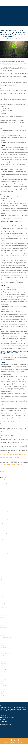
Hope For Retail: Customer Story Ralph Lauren (10, 459)
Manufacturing (3, 587)
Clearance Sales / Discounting (6, 495)
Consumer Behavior (4, 503)
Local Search (3, 581)
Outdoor (2, 601)
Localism (2, 583)
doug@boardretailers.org (5, 724)
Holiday (1, 557)
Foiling (1, 539)
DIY (0, 525)
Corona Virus (3, 505)
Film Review (2, 537)
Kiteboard (2, 575)
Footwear (2, 541)
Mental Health (3, 589)
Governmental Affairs (4, 551)
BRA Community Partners (5, 491)
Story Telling (3, 669)
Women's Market (3, 697)
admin (2, 38)
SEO (1, 643)
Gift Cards (2, 547)
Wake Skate (2, 689)
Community (2, 499)
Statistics (2, 667)
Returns (1, 633)
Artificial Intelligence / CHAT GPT (7, 483)
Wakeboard (2, 693)
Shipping (2, 645)
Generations (2, 543)
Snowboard (2, 657)
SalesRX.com (7, 448)
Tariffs (1, 681)
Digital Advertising (4, 519)
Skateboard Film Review (5, 653)
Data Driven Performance (5, 515)
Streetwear (2, 671)
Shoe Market (3, 647)
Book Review (3, 489)
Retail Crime (2, 621)
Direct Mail (2, 521)
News (1, 593)
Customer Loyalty (4, 511)
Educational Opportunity (5, 531)
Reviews (2, 635)
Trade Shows (3, 685)
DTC (1, 527)
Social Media (3, 663)
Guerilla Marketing (4, 553)
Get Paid (2, 545)
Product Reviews (3, 613)
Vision (1, 687)
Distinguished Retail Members (6, 523)
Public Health (3, 615)
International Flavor (4, 565)
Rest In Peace (3, 619)
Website (2, 695)
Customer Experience (5, 509)
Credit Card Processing (5, 507)
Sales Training (3, 639)
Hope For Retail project (11, 119)
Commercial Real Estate (5, 497)
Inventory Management (5, 573)
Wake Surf (2, 691)
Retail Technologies (4, 631)
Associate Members (4, 485)
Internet (2, 569)
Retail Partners (3, 627)
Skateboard (2, 651)
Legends (2, 579)
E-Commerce (3, 529)
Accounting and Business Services (7, 479)
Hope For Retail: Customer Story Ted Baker (9, 457)
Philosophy (2, 603)
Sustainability (3, 679)
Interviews (2, 571)
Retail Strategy (19, 38)
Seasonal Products (4, 641)
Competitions (3, 501)
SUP (1, 673)
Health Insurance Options (5, 555)
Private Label (3, 611)
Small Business (3, 655)
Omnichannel (3, 597)
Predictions (2, 609)
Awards (1, 487)
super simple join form (14, 465)
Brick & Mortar (3, 493)
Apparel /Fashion (4, 481)
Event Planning (3, 535)
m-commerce (3, 585)
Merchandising (3, 591)
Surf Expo (2, 677)
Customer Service (4, 513)
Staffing (1, 665)
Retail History (3, 625)
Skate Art (2, 649)
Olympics (2, 595)
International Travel (4, 567)
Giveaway (2, 549)
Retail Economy (3, 623)
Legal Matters (3, 577)
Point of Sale (3, 605)
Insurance (2, 563)
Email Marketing (3, 533)
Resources (13, 38)
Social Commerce (4, 659)
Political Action (3, 607)
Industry (2, 561)
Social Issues (3, 661)
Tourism (1, 683)
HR (0, 559)
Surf (1, 675)
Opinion (1, 599)
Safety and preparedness (5, 637)
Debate (1, 517)
